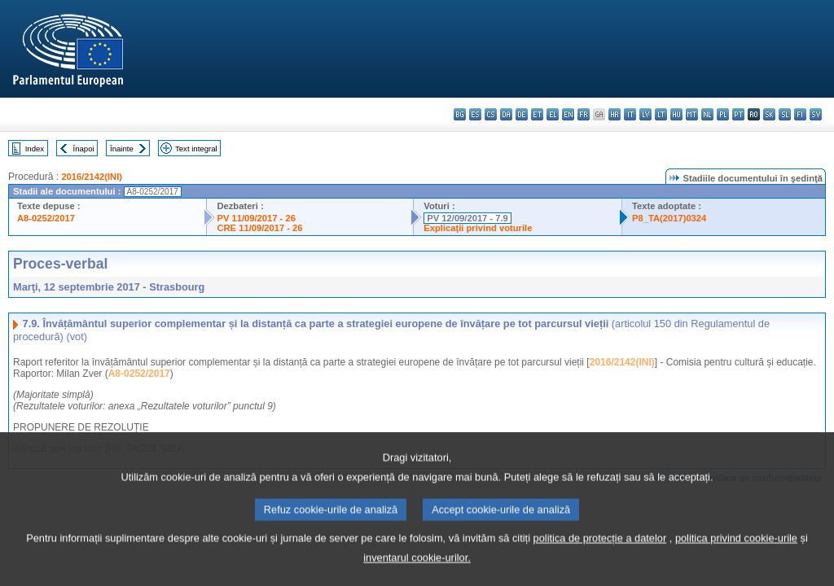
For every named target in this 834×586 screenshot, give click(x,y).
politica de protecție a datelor (600, 557)
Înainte (122, 148)
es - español (475, 114)
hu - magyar (676, 114)
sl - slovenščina (785, 114)
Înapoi (83, 148)
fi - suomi (800, 114)
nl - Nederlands (707, 114)
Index (34, 148)
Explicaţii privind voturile (478, 228)
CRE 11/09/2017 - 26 (259, 228)
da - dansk (506, 114)
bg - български (460, 114)
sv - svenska (816, 114)
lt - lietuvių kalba (661, 114)
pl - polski (723, 114)
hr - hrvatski (614, 114)
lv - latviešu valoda (645, 114)
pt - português (738, 114)
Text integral (196, 148)
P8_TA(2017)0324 (669, 218)
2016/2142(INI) (91, 176)
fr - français (583, 114)
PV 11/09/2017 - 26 (256, 218)
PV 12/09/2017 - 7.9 (467, 218)
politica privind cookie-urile (736, 557)
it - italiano (630, 114)
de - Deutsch (522, 114)
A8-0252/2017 (46, 218)
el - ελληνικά (552, 114)
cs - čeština (491, 114)
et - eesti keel (537, 114)
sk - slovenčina (769, 114)
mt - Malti (692, 114)
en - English (568, 114)
